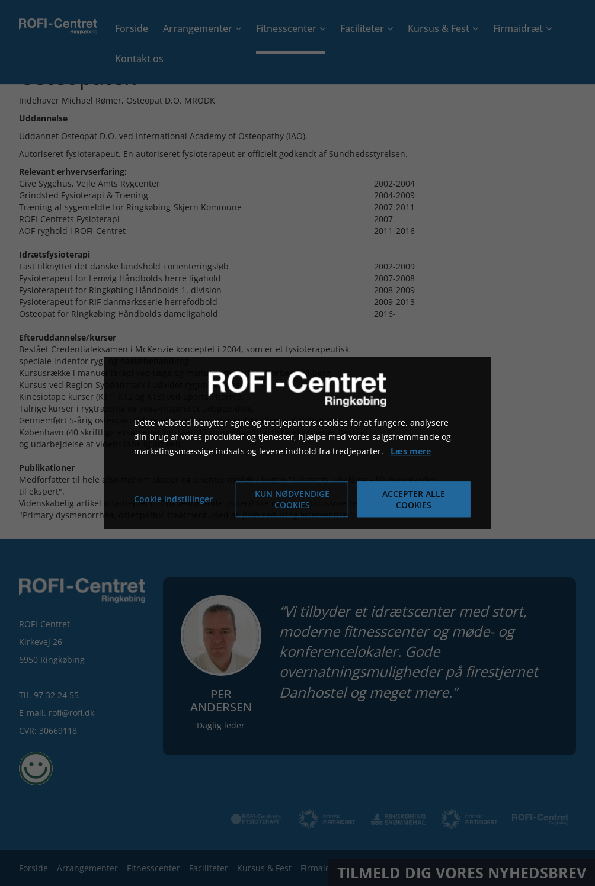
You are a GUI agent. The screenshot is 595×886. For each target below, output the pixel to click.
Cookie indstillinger (173, 499)
